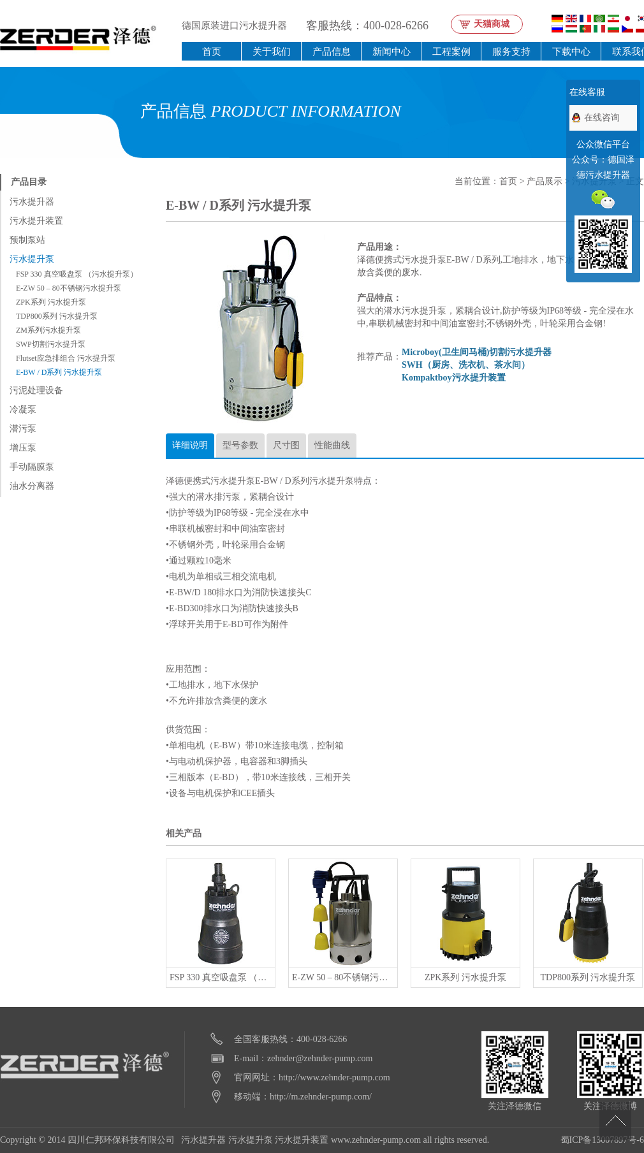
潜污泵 (23, 428)
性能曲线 (332, 445)
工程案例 (451, 51)
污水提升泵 (32, 259)
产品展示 (544, 181)
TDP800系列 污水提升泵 (57, 316)
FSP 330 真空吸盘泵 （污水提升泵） (77, 274)
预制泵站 (27, 240)
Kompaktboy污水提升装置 (454, 377)
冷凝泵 (23, 409)
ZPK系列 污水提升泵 (51, 302)
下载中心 (571, 51)
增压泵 (23, 448)
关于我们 (271, 51)
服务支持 (511, 51)
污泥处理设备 (36, 390)
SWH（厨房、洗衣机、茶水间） (466, 365)
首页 (211, 51)
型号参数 (240, 445)
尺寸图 (286, 445)
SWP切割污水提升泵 (50, 344)
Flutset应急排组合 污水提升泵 (65, 358)
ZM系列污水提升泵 (48, 330)
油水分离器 (32, 486)
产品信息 (331, 51)
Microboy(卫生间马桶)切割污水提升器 (477, 352)
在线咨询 (602, 117)
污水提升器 (32, 202)
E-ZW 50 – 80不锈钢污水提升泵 (68, 288)
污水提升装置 (36, 221)
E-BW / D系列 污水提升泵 (59, 372)
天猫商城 (491, 24)
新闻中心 (391, 51)
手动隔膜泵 (32, 467)
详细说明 (190, 445)
